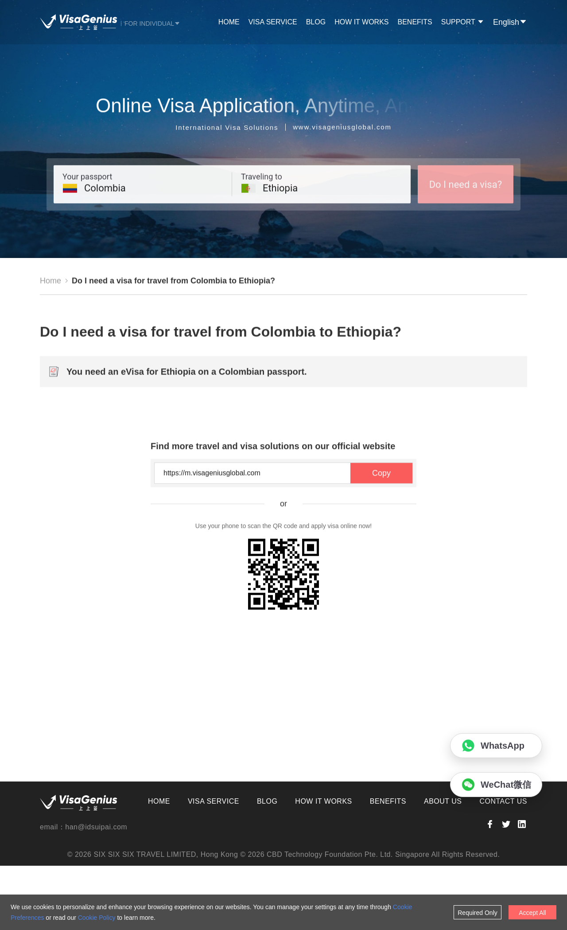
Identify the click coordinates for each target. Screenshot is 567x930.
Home (50, 346)
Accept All (532, 912)
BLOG (316, 22)
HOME (229, 22)
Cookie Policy (97, 917)
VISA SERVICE (273, 22)
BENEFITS (415, 22)
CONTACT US (503, 865)
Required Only (477, 912)
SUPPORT (462, 22)
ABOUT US (443, 865)
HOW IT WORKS (361, 22)
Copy (381, 538)
